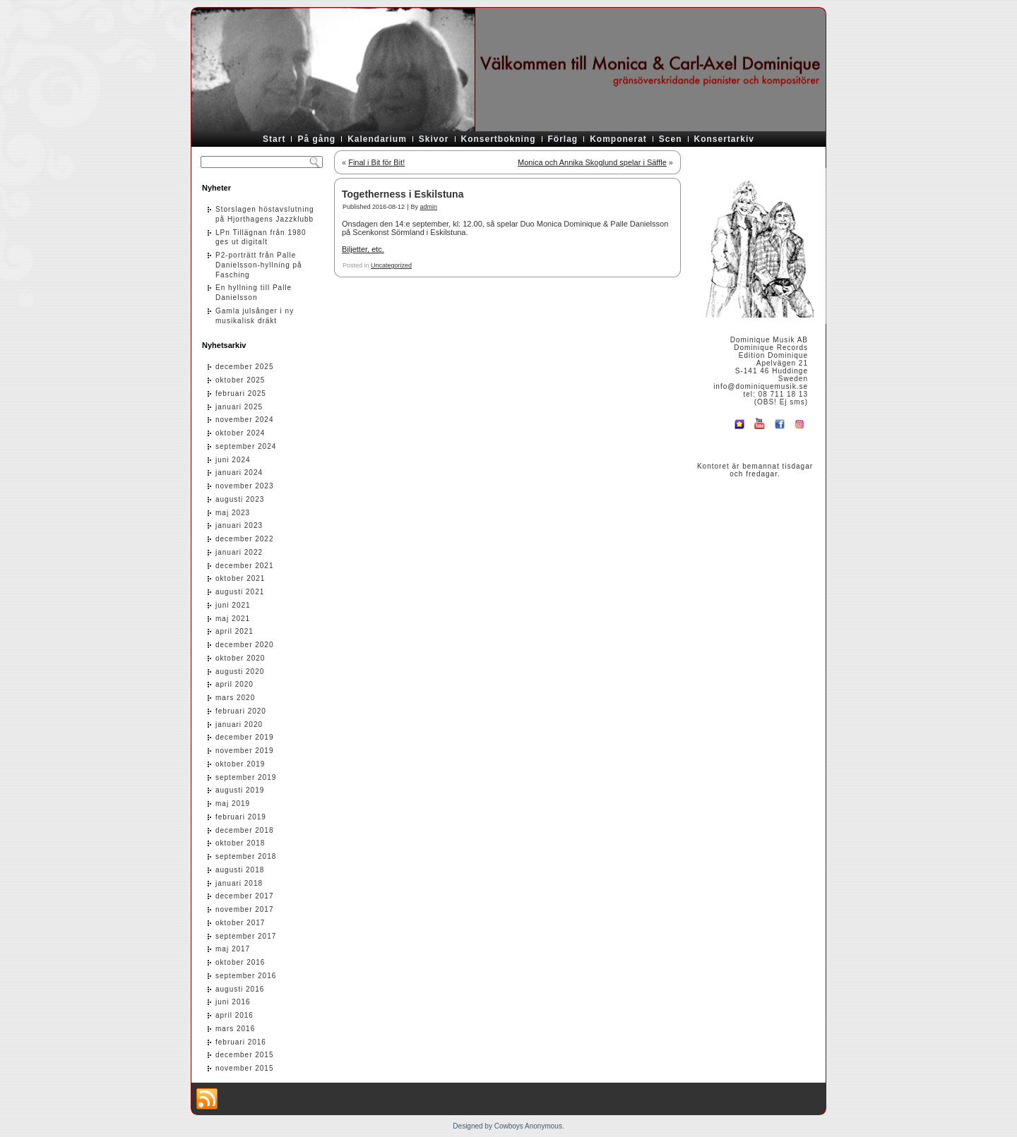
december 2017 (244, 896)
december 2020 (244, 645)
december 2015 (244, 1055)
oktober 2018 (240, 843)
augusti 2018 (239, 870)
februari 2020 (240, 711)
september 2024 (245, 446)
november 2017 (244, 909)
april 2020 (234, 684)
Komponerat (618, 139)
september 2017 (245, 936)
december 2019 (244, 737)
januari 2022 (239, 552)
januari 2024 (239, 472)
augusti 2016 (239, 989)
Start (274, 139)
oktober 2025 (240, 380)
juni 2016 (233, 1002)
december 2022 (244, 539)
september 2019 (245, 777)
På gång (316, 139)
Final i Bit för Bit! (376, 162)
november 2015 (244, 1068)
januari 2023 (239, 525)
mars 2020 (235, 698)
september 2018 (245, 856)
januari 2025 (239, 407)
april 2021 (234, 631)
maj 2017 (232, 949)
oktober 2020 (240, 658)
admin (428, 206)
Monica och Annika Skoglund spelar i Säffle (592, 162)
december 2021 (244, 566)
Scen (670, 139)
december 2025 (244, 367)
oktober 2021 (240, 578)
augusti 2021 (239, 592)
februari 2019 (240, 817)
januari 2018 (239, 883)
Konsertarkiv (724, 139)
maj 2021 (232, 618)
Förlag (563, 139)
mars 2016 (235, 1029)
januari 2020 (239, 724)
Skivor (434, 139)
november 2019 (244, 750)
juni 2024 (233, 460)
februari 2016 (240, 1042)
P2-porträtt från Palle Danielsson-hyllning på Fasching (258, 265)
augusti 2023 (239, 499)
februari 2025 (240, 393)
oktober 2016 (240, 962)
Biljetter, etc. (363, 249)
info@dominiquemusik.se (760, 386)
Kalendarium (377, 139)
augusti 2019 (239, 790)
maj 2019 (232, 803)
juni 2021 (233, 605)
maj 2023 (232, 513)
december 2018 (244, 830)
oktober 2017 (240, 923)
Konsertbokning (498, 139)
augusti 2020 (239, 671)
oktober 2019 (240, 764)
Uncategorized (391, 265)
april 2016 (234, 1015)
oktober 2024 (240, 433)
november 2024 (244, 419)
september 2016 (245, 976)
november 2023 (244, 486)
